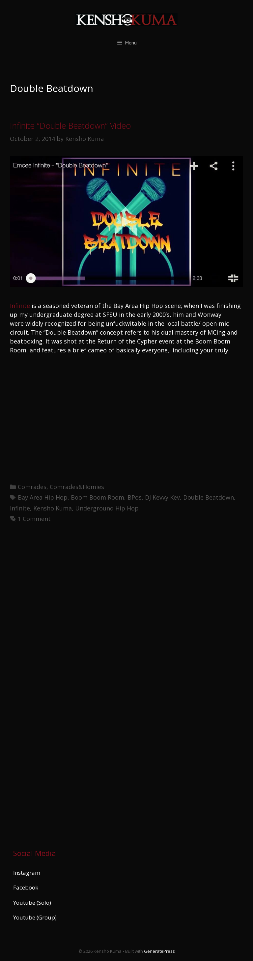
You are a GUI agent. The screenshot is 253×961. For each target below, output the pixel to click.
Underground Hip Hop (107, 508)
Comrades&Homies (77, 487)
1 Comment (34, 519)
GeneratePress (159, 951)
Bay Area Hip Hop (43, 497)
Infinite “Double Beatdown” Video (70, 125)
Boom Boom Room (97, 497)
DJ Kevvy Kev (162, 497)
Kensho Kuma (52, 508)
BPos (134, 497)
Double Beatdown (208, 497)
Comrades (32, 487)
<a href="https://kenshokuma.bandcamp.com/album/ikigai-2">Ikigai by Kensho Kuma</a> (70, 683)
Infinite (20, 306)
